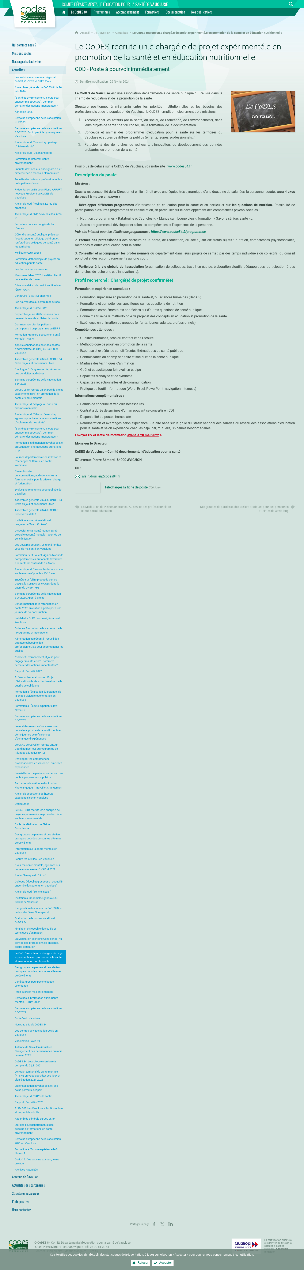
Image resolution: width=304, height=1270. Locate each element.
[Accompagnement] (127, 12)
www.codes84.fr (179, 166)
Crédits (93, 1251)
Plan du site (54, 1251)
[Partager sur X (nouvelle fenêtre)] (162, 1224)
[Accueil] (64, 12)
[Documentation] (175, 12)
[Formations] (152, 12)
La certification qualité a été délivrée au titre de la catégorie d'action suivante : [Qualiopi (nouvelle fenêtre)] (278, 1246)
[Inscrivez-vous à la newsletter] (283, 4)
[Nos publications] (202, 12)
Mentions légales (75, 1251)
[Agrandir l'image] (263, 111)
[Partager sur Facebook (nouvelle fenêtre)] (154, 1224)
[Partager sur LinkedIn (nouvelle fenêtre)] (170, 1224)
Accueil (85, 33)
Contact (39, 1251)
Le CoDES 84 (102, 33)
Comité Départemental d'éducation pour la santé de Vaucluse (83, 1242)
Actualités (121, 33)
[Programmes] (102, 12)
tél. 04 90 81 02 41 (97, 1247)
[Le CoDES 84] (79, 12)
